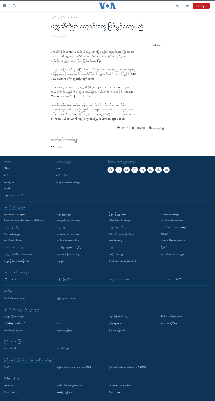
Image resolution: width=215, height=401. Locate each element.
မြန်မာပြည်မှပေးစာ (117, 213)
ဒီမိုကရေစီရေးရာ (12, 233)
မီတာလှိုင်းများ (62, 348)
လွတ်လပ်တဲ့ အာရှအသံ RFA (69, 385)
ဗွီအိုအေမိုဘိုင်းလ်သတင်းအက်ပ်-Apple (73, 367)
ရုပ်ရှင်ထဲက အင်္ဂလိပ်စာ (119, 279)
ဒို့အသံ (164, 247)
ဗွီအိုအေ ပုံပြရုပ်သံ (117, 329)
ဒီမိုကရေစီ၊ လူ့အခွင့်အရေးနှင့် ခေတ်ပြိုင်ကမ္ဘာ (24, 220)
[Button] (158, 45)
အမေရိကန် (9, 181)
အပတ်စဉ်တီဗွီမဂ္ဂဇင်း (13, 329)
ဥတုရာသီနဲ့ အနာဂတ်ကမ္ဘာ (68, 220)
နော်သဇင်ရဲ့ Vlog (169, 323)
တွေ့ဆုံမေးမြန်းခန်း (64, 329)
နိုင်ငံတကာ (9, 175)
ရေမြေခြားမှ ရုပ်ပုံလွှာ (118, 316)
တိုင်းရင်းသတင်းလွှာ (170, 213)
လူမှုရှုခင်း (60, 260)
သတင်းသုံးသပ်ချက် (13, 227)
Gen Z (164, 233)
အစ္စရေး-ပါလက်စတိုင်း (14, 195)
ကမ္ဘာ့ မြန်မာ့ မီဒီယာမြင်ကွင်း (17, 260)
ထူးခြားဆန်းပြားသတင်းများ (68, 254)
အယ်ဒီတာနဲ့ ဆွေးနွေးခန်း (15, 213)
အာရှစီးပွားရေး (115, 240)
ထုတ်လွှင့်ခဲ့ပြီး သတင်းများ (64, 17)
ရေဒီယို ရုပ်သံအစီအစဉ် (15, 323)
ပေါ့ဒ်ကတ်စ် (61, 175)
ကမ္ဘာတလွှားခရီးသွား (118, 227)
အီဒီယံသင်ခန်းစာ (11, 279)
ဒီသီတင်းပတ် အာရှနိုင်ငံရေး (121, 233)
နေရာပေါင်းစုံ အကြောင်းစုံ (173, 240)
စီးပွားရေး (60, 227)
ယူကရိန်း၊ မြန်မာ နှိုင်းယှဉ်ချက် (70, 247)
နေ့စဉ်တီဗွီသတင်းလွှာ (14, 316)
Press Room (10, 392)
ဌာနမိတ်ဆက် (10, 348)
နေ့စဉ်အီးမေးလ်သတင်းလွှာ (68, 181)
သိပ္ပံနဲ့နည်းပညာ (63, 213)
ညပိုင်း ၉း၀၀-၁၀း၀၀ (66, 297)
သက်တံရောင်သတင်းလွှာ (172, 254)
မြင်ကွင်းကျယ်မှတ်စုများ (120, 220)
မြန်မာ (7, 168)
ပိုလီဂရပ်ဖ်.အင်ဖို (116, 323)
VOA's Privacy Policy (120, 385)
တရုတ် (7, 188)
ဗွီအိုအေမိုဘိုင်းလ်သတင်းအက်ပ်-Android (127, 367)
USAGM (8, 385)
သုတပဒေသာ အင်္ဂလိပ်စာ (172, 279)
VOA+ (7, 367)
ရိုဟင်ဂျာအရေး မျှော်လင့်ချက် (122, 260)
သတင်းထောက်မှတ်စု (13, 247)
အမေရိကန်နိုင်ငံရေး (13, 240)
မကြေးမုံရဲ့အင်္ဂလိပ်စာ (66, 279)
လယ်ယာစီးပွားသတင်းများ (68, 240)
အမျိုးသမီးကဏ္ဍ (116, 254)
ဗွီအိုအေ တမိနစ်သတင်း (171, 316)
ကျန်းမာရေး (114, 247)
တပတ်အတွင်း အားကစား (67, 233)
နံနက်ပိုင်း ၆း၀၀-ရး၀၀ (14, 297)
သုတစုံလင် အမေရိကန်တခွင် (174, 227)
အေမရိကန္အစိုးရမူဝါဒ (65, 392)
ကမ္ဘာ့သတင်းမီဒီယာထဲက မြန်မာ (18, 254)
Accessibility (115, 392)
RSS (58, 168)
